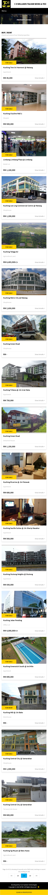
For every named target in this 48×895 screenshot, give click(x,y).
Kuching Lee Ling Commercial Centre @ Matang (22, 206)
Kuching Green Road (11, 344)
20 (30, 876)
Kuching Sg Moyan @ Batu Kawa (16, 851)
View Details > (40, 78)
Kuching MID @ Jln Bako (13, 712)
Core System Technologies (28, 885)
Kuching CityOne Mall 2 (12, 114)
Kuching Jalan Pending (12, 620)
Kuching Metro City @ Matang (15, 298)
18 (18, 876)
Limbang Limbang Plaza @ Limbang (17, 160)
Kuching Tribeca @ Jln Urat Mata (16, 390)
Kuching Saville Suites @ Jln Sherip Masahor (21, 528)
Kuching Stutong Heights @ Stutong (18, 574)
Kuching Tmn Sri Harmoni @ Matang (18, 67)
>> (36, 876)
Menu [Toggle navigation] (4, 10)
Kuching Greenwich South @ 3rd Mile (18, 666)
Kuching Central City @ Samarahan (17, 759)
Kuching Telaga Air (10, 252)
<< (11, 876)
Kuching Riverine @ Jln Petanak (16, 482)
